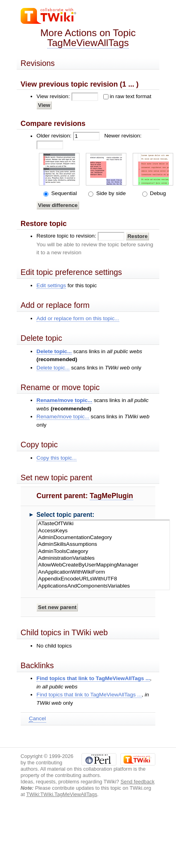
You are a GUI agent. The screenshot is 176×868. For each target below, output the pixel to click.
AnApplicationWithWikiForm (103, 572)
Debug (157, 193)
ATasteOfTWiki (103, 523)
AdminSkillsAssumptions (103, 544)
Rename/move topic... (64, 400)
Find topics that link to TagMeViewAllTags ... (93, 678)
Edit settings (51, 285)
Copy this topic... (57, 458)
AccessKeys (103, 531)
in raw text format (130, 96)
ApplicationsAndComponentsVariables (103, 586)
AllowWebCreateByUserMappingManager (103, 565)
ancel (37, 718)
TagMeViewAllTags (88, 42)
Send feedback (137, 782)
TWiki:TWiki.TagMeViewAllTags (61, 794)
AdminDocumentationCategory (103, 537)
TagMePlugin (111, 496)
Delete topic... (54, 351)
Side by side (110, 193)
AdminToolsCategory (103, 551)
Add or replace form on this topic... (78, 318)
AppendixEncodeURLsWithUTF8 (103, 579)
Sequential (63, 193)
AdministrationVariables (103, 558)
